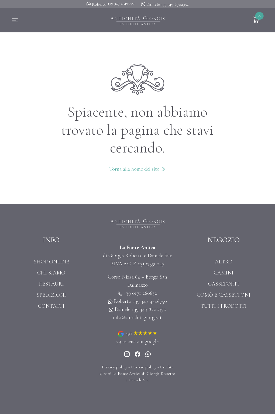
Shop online (51, 262)
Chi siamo (51, 273)
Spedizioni (51, 295)
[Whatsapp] (148, 355)
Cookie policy (143, 367)
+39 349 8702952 (174, 4)
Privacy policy (114, 367)
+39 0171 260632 (140, 293)
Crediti (166, 367)
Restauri (51, 284)
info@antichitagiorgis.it (137, 317)
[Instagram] (127, 355)
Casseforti (223, 284)
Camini (223, 273)
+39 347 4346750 (121, 3)
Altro (223, 262)
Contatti (51, 306)
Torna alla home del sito (137, 169)
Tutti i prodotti (224, 306)
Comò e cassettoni (223, 295)
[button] (15, 20)
